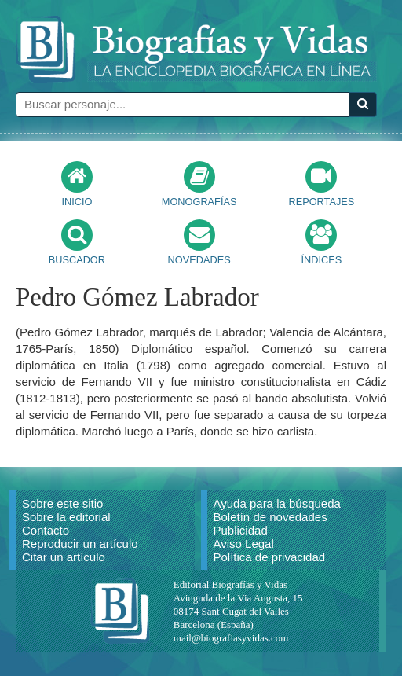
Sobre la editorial (66, 517)
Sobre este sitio (62, 503)
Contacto (45, 530)
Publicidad (241, 530)
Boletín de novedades (270, 517)
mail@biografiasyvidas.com (231, 638)
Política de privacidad (270, 557)
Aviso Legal (244, 543)
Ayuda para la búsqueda (277, 503)
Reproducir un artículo (80, 543)
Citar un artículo (63, 557)
